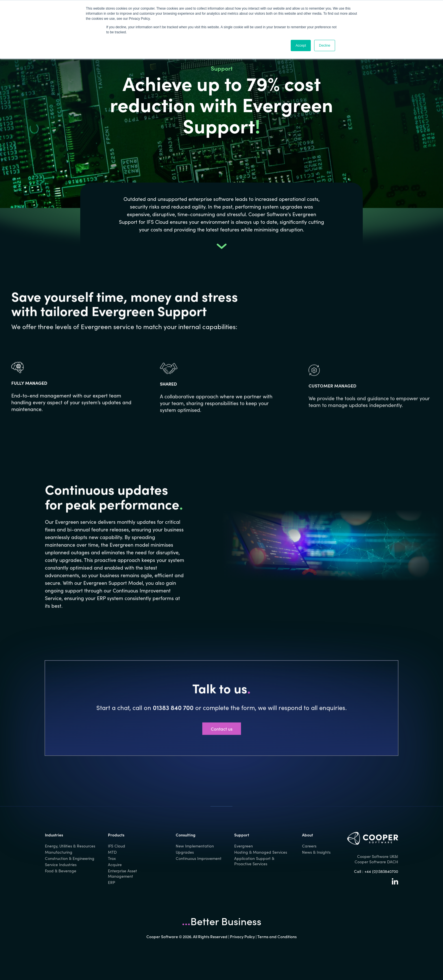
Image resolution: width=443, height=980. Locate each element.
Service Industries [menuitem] (61, 864)
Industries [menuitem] (54, 835)
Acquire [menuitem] (115, 864)
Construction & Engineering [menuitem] (69, 858)
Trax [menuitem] (112, 858)
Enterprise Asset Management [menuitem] (122, 873)
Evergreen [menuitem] (243, 846)
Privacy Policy (242, 936)
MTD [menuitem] (112, 852)
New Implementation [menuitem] (195, 846)
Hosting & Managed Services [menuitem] (260, 852)
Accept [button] (301, 45)
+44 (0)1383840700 (381, 871)
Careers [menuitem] (309, 846)
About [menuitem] (307, 835)
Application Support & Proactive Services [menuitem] (254, 861)
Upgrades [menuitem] (185, 852)
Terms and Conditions (277, 936)
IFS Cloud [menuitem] (116, 846)
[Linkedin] (395, 883)
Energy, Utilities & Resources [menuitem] (70, 846)
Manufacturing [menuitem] (58, 852)
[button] (222, 247)
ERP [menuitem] (111, 882)
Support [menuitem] (241, 835)
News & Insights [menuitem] (316, 852)
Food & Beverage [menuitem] (60, 870)
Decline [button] (324, 45)
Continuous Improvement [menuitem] (199, 858)
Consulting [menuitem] (186, 835)
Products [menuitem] (116, 835)
